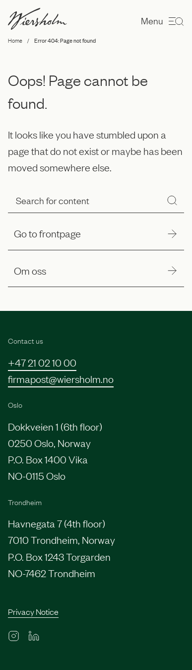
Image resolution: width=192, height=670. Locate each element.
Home (15, 40)
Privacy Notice (33, 611)
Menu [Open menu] (162, 21)
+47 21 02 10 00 (42, 362)
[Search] (172, 200)
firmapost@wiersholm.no (61, 378)
